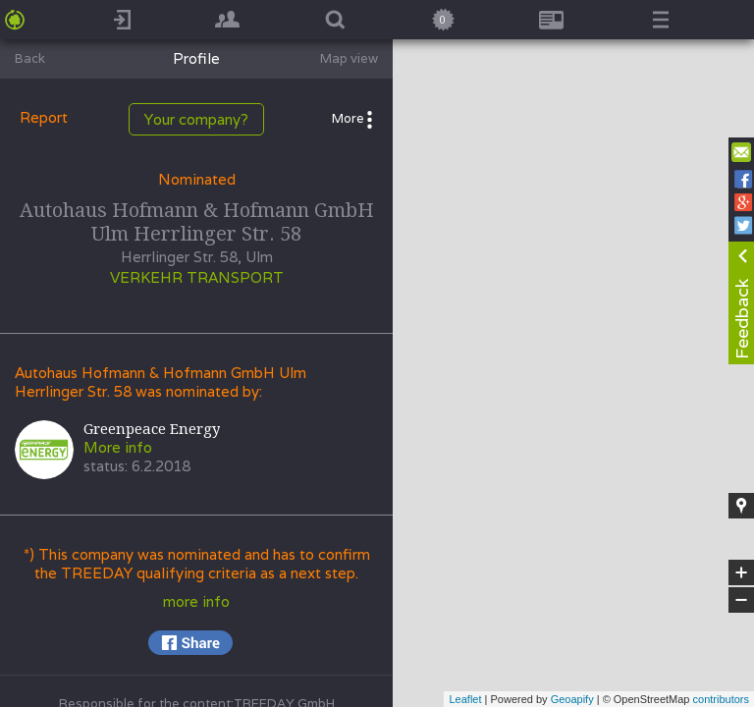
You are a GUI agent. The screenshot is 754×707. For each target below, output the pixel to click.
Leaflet (465, 699)
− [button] (741, 600)
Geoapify (572, 699)
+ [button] (741, 572)
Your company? (196, 119)
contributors (721, 699)
